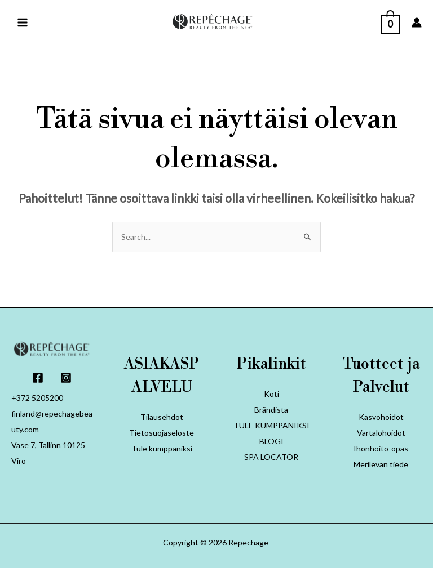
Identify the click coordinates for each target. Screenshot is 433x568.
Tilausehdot (161, 417)
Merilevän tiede (381, 464)
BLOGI (271, 441)
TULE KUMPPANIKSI (271, 425)
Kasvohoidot (381, 417)
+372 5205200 (37, 397)
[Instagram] (66, 377)
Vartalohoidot (381, 432)
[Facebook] (37, 377)
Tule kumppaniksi (161, 448)
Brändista (271, 409)
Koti (271, 394)
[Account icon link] (417, 22)
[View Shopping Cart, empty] (390, 21)
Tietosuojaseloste (161, 432)
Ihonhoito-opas (381, 448)
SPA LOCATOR (271, 457)
